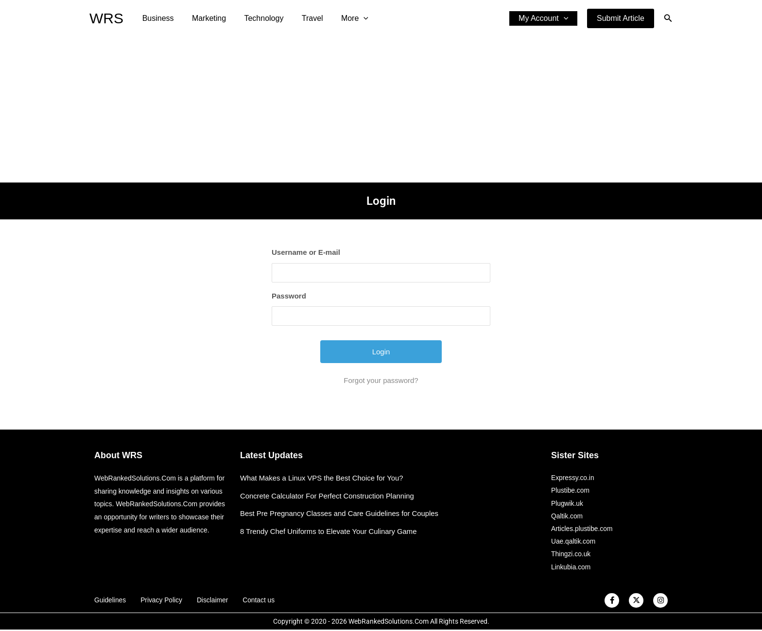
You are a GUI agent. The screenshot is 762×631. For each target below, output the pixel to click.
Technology (257, 18)
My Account (545, 18)
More (343, 18)
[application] (352, 18)
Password (289, 296)
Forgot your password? (381, 380)
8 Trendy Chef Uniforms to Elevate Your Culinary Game (329, 531)
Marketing (205, 18)
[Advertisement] (381, 110)
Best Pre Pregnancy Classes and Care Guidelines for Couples (340, 513)
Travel (303, 18)
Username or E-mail (306, 252)
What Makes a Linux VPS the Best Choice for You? (322, 478)
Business (157, 18)
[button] (620, 18)
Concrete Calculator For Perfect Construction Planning (328, 496)
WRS (106, 18)
